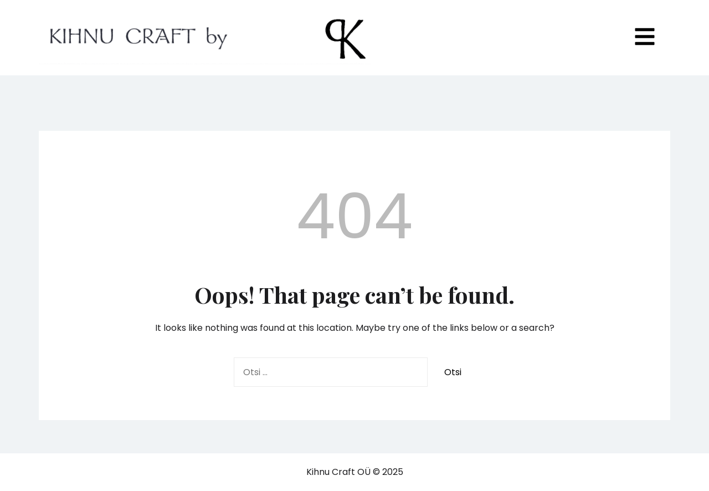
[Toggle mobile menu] (644, 37)
